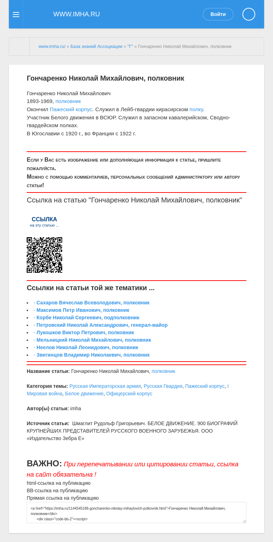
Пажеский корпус (71, 109)
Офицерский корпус (129, 393)
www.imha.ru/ (51, 46)
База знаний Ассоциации (96, 46)
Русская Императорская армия (105, 386)
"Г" (130, 46)
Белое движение (84, 393)
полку (196, 109)
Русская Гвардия (163, 386)
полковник (68, 101)
